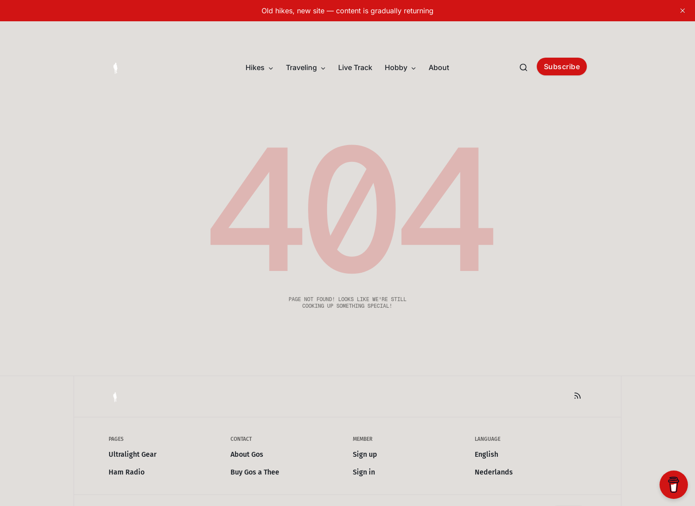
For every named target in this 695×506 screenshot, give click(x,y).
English (486, 454)
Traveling (306, 67)
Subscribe (562, 66)
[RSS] (577, 395)
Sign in (364, 472)
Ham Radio (126, 472)
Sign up (365, 454)
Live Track (355, 67)
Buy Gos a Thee (254, 472)
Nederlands (494, 472)
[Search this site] (523, 67)
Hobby (400, 67)
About (439, 67)
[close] (682, 11)
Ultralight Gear (132, 454)
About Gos (246, 454)
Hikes (259, 67)
